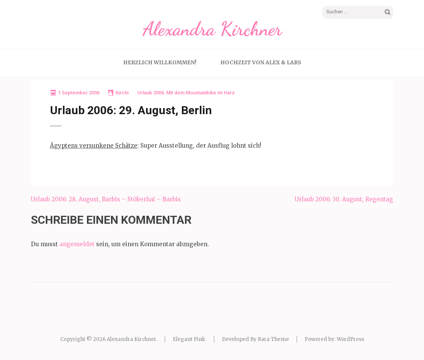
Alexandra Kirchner (212, 29)
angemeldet (77, 244)
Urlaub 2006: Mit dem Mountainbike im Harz (186, 93)
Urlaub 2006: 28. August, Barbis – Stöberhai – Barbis (106, 199)
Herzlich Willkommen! (159, 62)
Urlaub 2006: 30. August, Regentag (344, 199)
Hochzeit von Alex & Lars (260, 62)
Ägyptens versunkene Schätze (93, 145)
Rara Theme (273, 339)
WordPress (350, 339)
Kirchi (122, 93)
